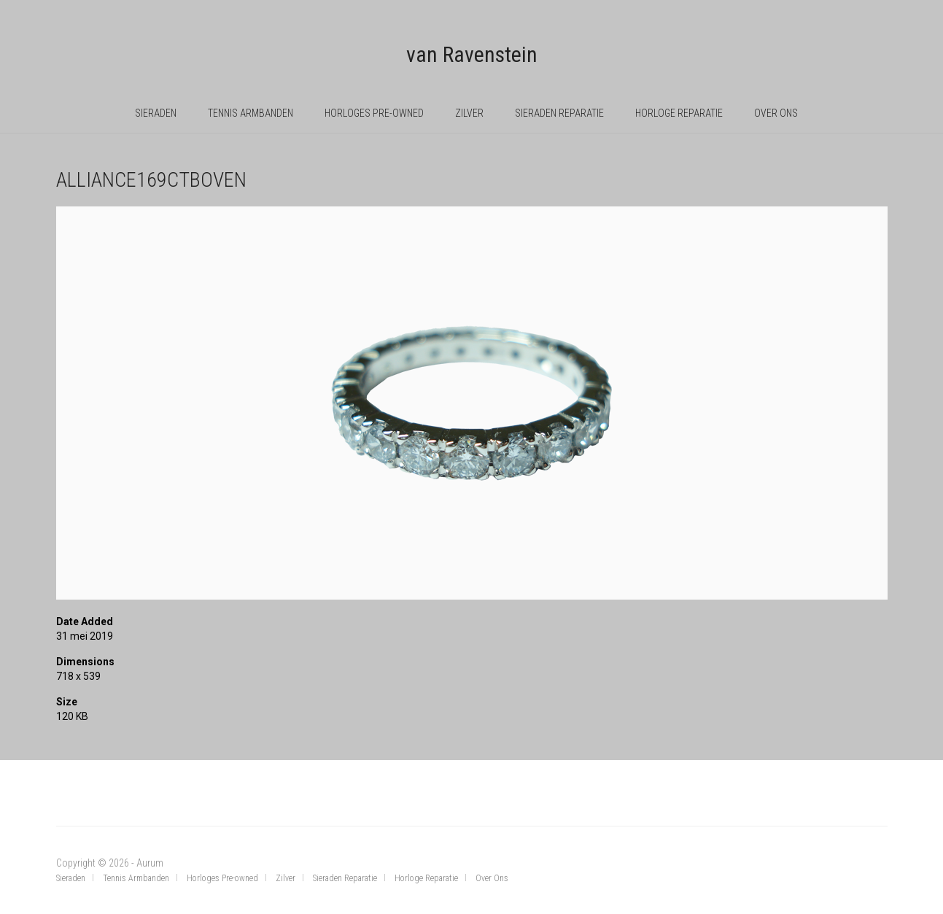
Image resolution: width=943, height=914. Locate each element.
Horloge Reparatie (679, 113)
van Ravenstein (472, 54)
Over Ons (776, 113)
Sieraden (155, 113)
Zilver (469, 113)
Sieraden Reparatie (559, 113)
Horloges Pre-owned (374, 113)
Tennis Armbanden (250, 113)
